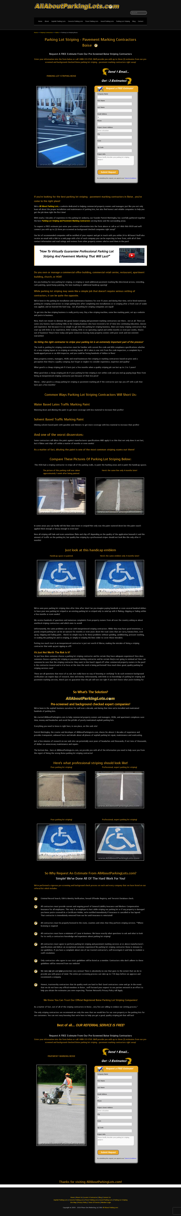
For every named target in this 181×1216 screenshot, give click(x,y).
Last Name (101, 107)
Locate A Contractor (90, 1197)
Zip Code (100, 147)
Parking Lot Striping (123, 21)
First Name (101, 101)
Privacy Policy (82, 1202)
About (47, 21)
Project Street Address (105, 127)
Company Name (102, 94)
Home (40, 21)
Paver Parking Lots (91, 21)
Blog (134, 21)
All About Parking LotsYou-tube (145, 7)
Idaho (57, 32)
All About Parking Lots (48, 206)
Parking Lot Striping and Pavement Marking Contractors (66, 221)
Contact (140, 21)
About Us (79, 1197)
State (99, 141)
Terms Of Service (94, 1202)
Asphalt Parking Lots (58, 21)
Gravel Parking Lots (107, 21)
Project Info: (101, 154)
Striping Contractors (46, 32)
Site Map (73, 1202)
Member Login (106, 1202)
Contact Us (107, 1197)
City (98, 134)
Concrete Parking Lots (75, 21)
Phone (99, 121)
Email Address (102, 114)
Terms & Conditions (130, 178)
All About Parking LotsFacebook (140, 7)
